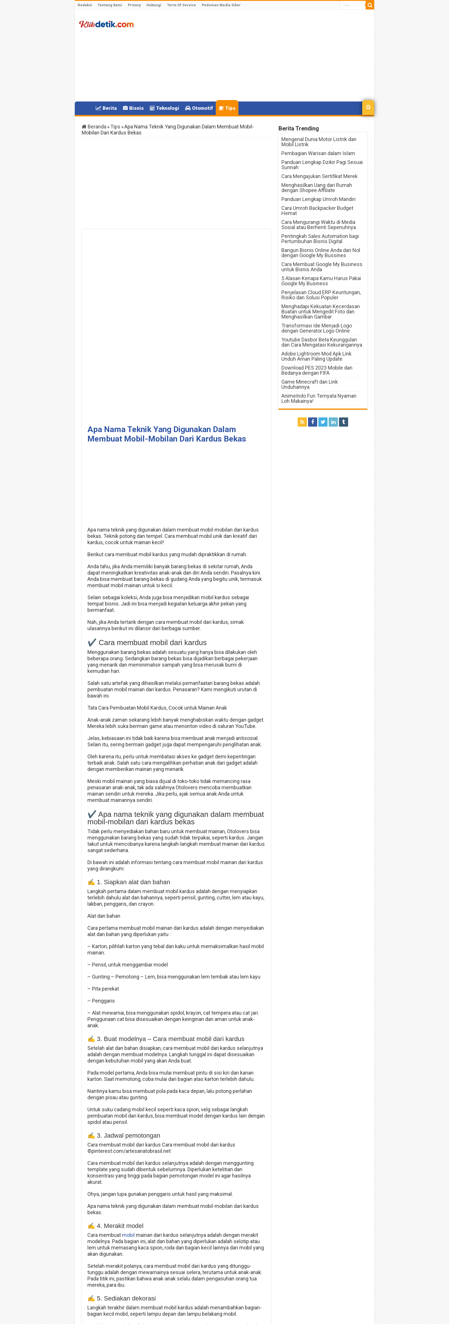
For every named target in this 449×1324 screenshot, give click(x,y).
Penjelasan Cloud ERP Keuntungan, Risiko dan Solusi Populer (321, 294)
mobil (128, 1050)
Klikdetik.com (102, 1315)
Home (85, 107)
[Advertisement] (265, 55)
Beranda (94, 127)
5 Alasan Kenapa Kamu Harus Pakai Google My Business (321, 280)
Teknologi (164, 108)
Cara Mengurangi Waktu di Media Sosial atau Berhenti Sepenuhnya (318, 224)
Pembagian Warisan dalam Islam (318, 153)
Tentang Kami (110, 5)
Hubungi (153, 5)
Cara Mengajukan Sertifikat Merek (319, 176)
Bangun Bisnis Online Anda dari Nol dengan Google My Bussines (320, 252)
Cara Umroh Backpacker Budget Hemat (317, 210)
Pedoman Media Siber (221, 5)
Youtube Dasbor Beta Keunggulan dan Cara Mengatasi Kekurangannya (321, 342)
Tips (227, 108)
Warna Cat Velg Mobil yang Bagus (230, 1284)
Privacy (134, 5)
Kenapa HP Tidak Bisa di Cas (122, 1282)
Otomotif (199, 108)
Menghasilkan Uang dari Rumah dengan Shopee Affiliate (316, 187)
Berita (106, 108)
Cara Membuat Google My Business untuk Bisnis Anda (321, 266)
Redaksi (85, 5)
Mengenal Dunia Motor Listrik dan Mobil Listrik (318, 141)
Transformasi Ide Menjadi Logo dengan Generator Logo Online (316, 328)
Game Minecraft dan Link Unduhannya (309, 384)
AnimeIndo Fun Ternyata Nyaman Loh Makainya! (318, 398)
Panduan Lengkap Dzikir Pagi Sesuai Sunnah (322, 164)
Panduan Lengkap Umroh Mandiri (318, 199)
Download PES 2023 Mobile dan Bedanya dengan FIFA (316, 370)
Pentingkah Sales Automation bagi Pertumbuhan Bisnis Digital (320, 238)
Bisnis (133, 108)
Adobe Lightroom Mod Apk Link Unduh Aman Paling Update (316, 356)
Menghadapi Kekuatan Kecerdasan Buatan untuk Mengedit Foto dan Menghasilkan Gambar (320, 311)
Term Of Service (181, 5)
